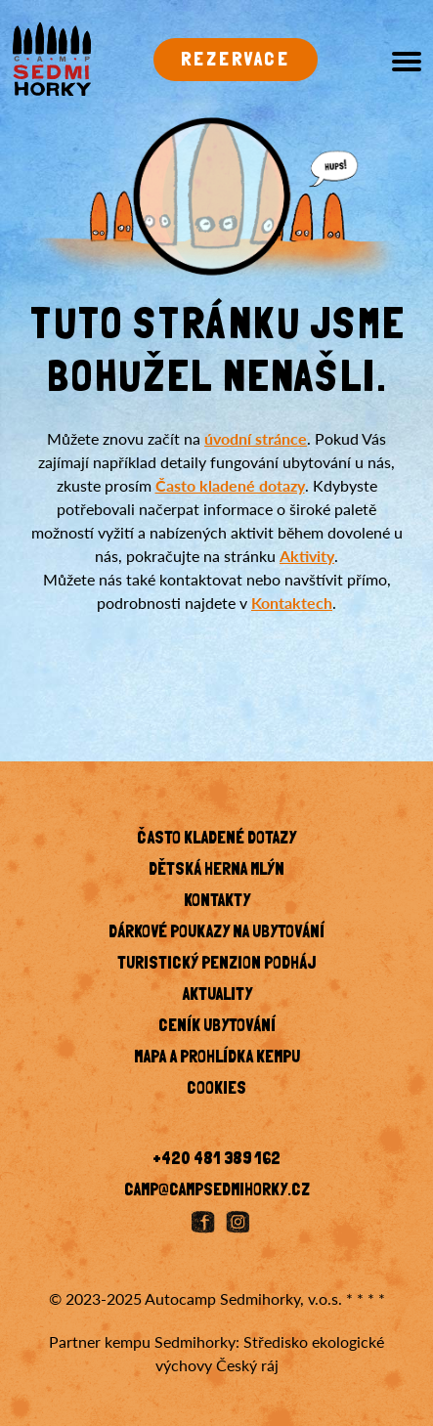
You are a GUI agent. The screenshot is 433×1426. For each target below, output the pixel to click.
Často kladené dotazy (230, 485)
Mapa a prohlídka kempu (217, 1058)
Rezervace (235, 60)
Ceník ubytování (217, 1027)
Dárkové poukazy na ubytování (216, 933)
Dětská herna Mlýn (216, 871)
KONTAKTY (217, 902)
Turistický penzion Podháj (216, 964)
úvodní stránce (255, 438)
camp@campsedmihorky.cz (217, 1191)
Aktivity (307, 555)
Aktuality (217, 996)
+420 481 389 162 (216, 1160)
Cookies (216, 1090)
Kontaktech (291, 602)
